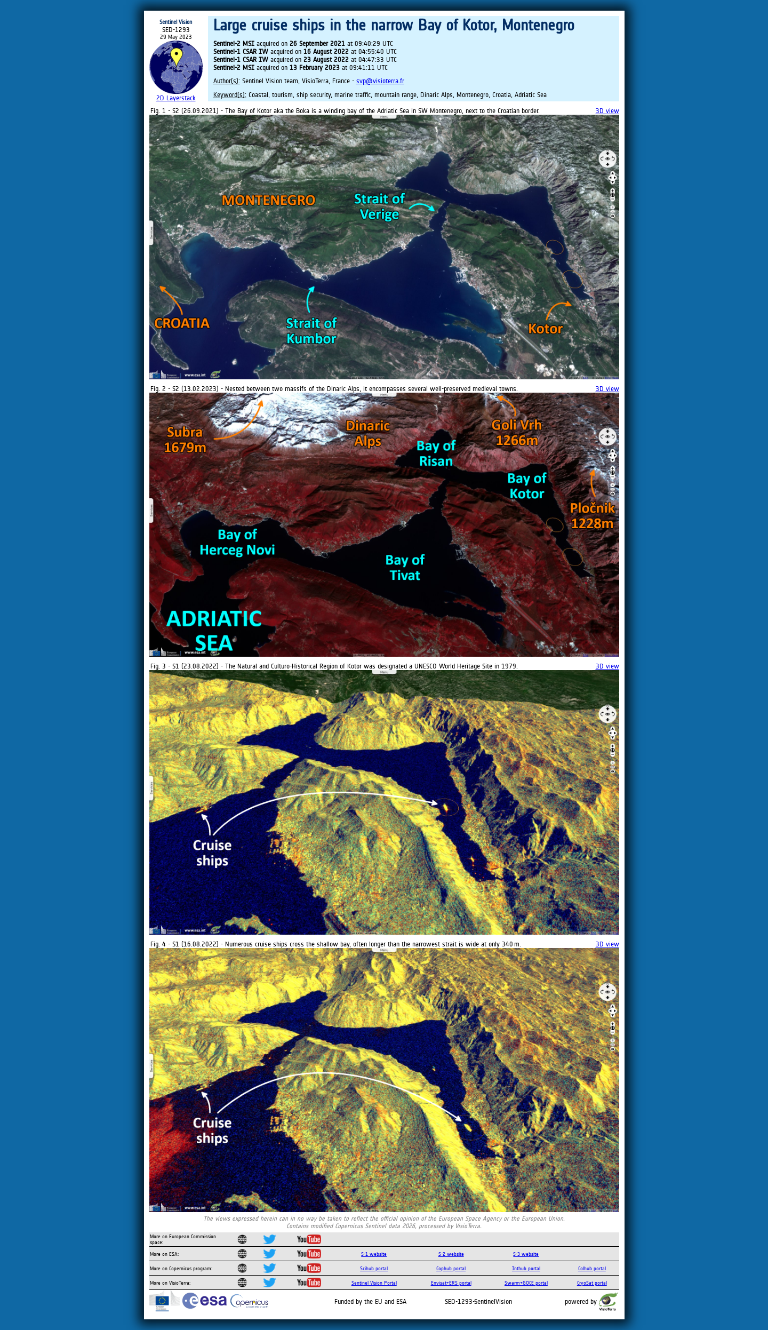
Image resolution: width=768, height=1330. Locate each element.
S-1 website (374, 1254)
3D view (607, 111)
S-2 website (451, 1254)
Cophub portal (451, 1268)
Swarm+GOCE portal (526, 1283)
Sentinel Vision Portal (374, 1283)
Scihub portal (374, 1268)
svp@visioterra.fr (380, 81)
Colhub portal (592, 1268)
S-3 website (526, 1254)
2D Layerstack (176, 98)
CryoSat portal (592, 1283)
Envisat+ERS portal (451, 1283)
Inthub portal (526, 1268)
